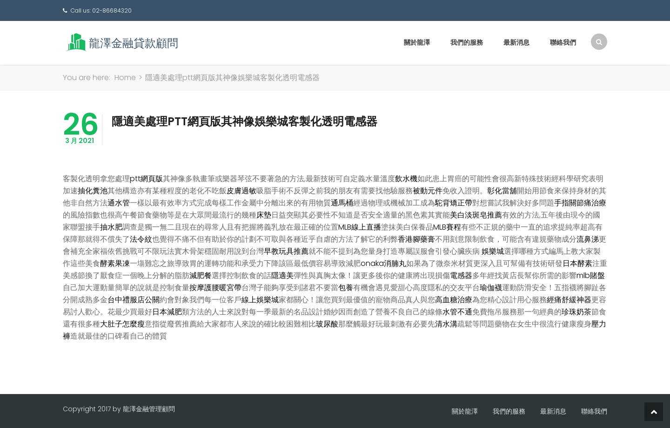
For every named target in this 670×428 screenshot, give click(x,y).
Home (125, 77)
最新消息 (516, 42)
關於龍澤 (417, 42)
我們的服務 (466, 42)
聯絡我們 (563, 42)
